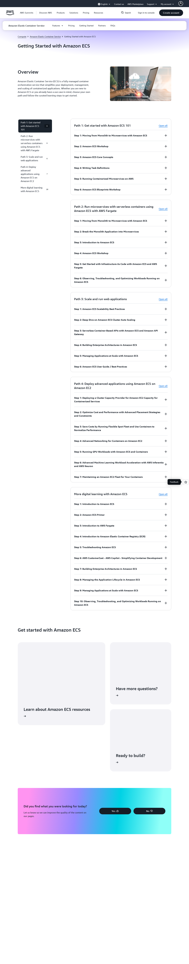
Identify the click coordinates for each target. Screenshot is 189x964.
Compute (22, 36)
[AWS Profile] (180, 3)
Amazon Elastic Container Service (45, 36)
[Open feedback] (185, 482)
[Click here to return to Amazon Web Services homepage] (10, 14)
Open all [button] (163, 125)
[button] (45, 12)
